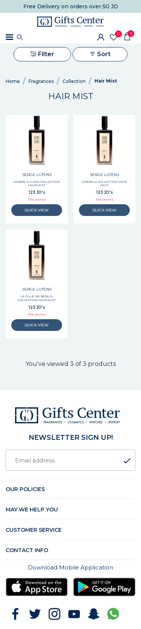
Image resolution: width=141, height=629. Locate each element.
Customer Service (34, 529)
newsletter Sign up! (71, 437)
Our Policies (25, 489)
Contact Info (27, 550)
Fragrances (41, 81)
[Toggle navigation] (9, 37)
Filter (42, 54)
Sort (100, 54)
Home (13, 81)
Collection (74, 81)
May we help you (32, 509)
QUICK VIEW (37, 210)
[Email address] (70, 460)
